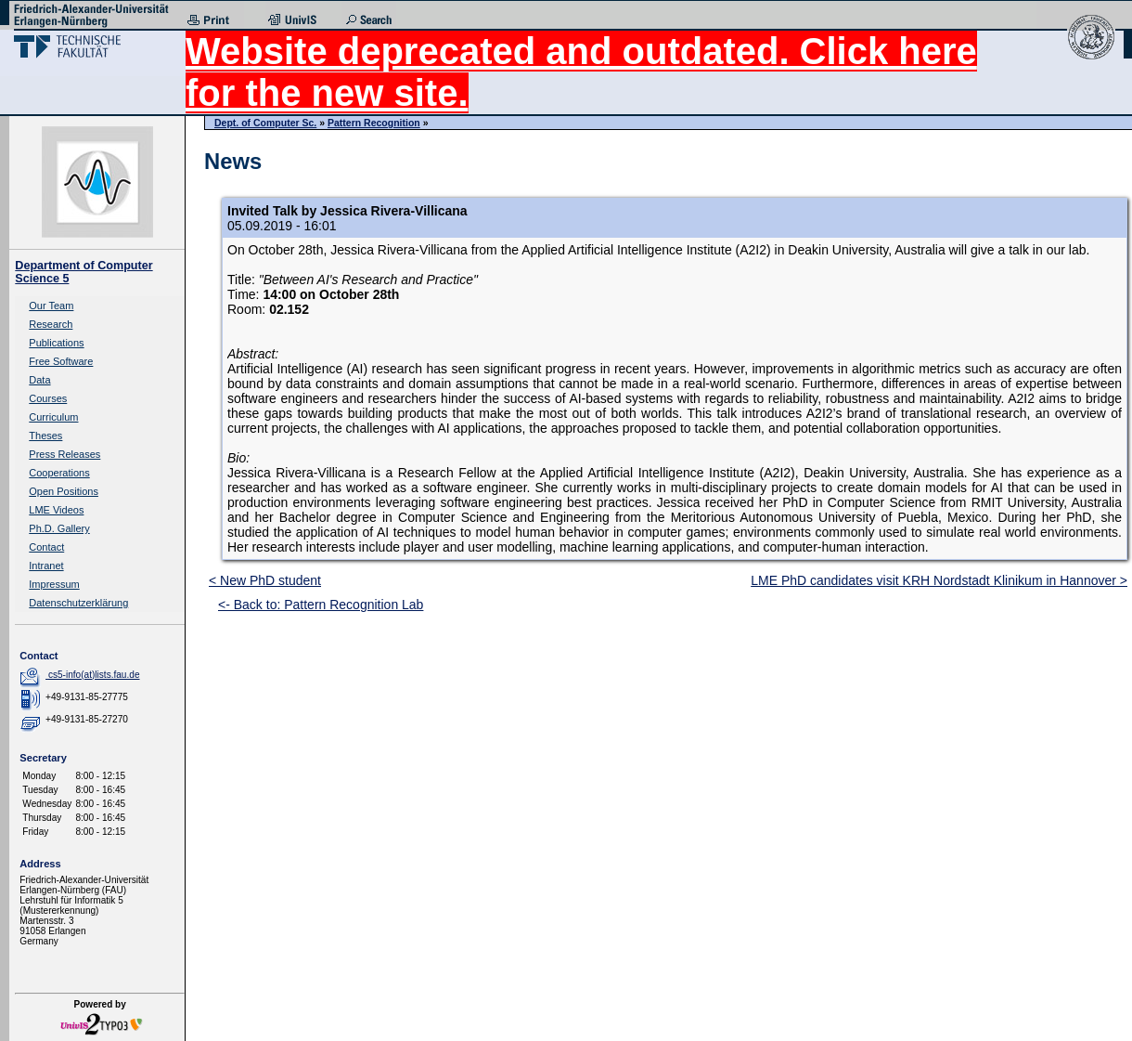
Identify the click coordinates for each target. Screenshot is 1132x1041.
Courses (48, 398)
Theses (45, 435)
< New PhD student (265, 580)
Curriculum (53, 417)
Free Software (61, 361)
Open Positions (63, 491)
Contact (46, 547)
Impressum (54, 584)
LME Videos (56, 509)
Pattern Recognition (374, 122)
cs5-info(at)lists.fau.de (94, 675)
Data (39, 379)
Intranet (46, 565)
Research (50, 324)
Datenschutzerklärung (78, 602)
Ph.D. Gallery (59, 528)
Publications (56, 342)
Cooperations (59, 472)
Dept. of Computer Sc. (265, 122)
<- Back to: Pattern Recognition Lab (320, 604)
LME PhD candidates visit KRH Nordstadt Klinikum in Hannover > (939, 580)
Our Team (51, 305)
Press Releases (64, 454)
